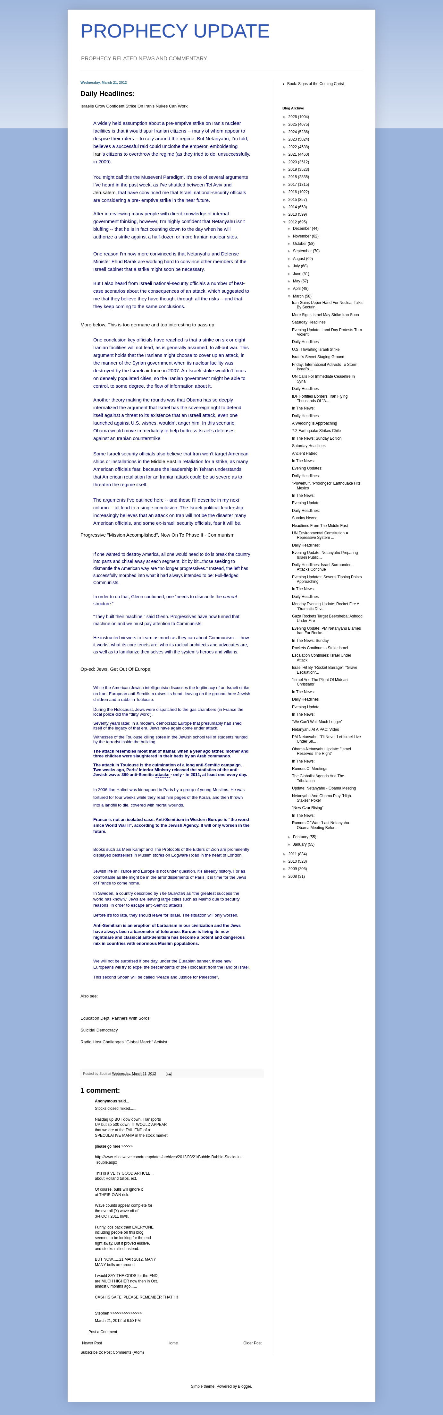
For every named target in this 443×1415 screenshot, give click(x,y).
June (297, 274)
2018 (293, 177)
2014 (293, 207)
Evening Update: (306, 503)
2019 (293, 169)
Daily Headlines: (306, 476)
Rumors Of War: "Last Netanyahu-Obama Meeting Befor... (321, 825)
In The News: (303, 408)
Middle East (163, 461)
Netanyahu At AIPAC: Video (315, 729)
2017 (293, 184)
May (297, 281)
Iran (97, 154)
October (300, 243)
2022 (293, 147)
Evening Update (305, 707)
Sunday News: (304, 518)
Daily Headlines (305, 342)
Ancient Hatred (304, 453)
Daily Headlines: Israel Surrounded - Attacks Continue (323, 567)
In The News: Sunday (310, 640)
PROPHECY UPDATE (175, 31)
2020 (293, 162)
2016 (293, 192)
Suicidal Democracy (99, 1030)
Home (173, 1343)
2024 (293, 132)
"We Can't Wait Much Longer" (317, 722)
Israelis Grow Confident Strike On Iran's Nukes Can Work (134, 106)
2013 (293, 214)
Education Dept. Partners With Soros (115, 1018)
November (302, 236)
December (302, 228)
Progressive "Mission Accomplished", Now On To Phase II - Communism (157, 535)
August (299, 258)
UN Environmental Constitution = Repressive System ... (320, 535)
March (299, 296)
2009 (293, 869)
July (297, 266)
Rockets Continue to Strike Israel (320, 648)
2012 (293, 222)
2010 (293, 861)
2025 (293, 124)
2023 (293, 139)
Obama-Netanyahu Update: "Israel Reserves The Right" (321, 751)
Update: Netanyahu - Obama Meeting (324, 788)
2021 (293, 154)
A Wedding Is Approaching (314, 423)
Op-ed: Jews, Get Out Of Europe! (116, 669)
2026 (293, 117)
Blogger (244, 1386)
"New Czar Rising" (307, 808)
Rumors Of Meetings (309, 768)
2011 (293, 854)
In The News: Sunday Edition (317, 438)
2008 (293, 876)
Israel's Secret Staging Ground (318, 357)
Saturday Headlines (309, 322)
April (297, 288)
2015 (293, 199)
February (301, 837)
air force (153, 370)
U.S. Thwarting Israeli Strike (316, 349)
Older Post (252, 1343)
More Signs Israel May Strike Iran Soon (325, 315)
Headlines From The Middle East (320, 525)
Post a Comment (102, 1332)
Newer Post (92, 1343)
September (303, 251)
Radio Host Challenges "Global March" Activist (123, 1042)
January (300, 844)
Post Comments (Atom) (124, 1352)
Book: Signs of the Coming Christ (315, 84)
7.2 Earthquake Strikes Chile (316, 430)
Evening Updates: (307, 468)
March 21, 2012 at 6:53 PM (118, 1320)
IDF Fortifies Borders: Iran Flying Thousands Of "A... (319, 398)
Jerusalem (104, 192)
